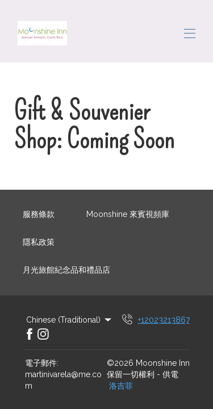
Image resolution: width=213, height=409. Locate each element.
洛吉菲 (121, 385)
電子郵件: (42, 363)
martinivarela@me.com (63, 380)
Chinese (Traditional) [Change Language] (69, 320)
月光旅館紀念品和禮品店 (66, 269)
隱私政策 (39, 242)
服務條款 (39, 214)
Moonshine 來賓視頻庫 (127, 214)
